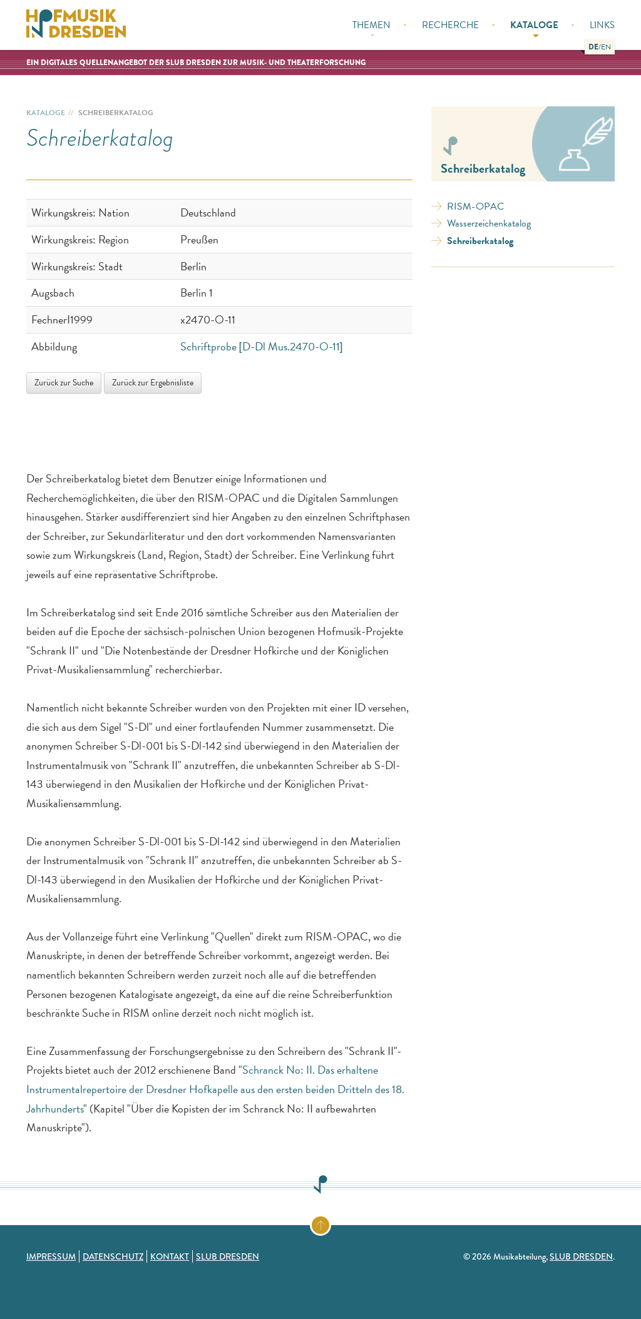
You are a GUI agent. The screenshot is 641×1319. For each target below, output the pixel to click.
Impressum (51, 1256)
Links (602, 25)
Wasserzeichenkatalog (489, 223)
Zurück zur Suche (63, 382)
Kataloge (534, 28)
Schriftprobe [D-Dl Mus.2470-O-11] (261, 346)
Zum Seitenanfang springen (330, 1222)
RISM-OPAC (475, 206)
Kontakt (169, 1256)
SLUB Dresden (227, 1256)
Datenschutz (113, 1256)
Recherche (450, 25)
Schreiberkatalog (480, 240)
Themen (371, 27)
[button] (593, 47)
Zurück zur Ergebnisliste (152, 382)
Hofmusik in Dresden (76, 25)
